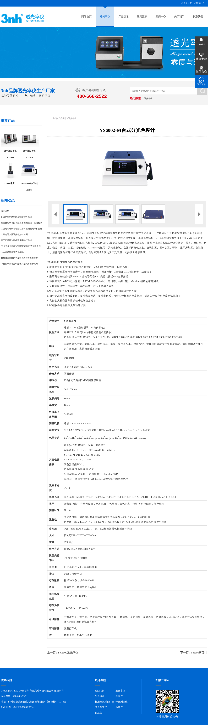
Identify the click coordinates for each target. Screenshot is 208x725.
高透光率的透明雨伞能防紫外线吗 (16, 217)
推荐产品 (8, 120)
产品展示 (123, 16)
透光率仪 (105, 16)
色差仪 (119, 707)
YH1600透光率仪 (68, 652)
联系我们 (200, 3)
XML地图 (6, 707)
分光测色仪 (122, 701)
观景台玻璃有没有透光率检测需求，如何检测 (21, 223)
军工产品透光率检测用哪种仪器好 (16, 240)
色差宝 (98, 712)
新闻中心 (161, 16)
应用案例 (142, 16)
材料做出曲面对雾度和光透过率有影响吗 (19, 258)
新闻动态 (8, 200)
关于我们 (179, 16)
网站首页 (86, 16)
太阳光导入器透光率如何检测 (14, 234)
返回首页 (187, 3)
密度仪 (119, 696)
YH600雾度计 (199, 652)
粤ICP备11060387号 (23, 707)
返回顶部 (100, 690)
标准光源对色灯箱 (104, 701)
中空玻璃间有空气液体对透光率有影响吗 (19, 264)
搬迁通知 (5, 211)
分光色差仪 (101, 707)
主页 (55, 118)
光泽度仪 (100, 696)
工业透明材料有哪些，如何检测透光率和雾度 (21, 228)
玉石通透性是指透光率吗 (12, 252)
